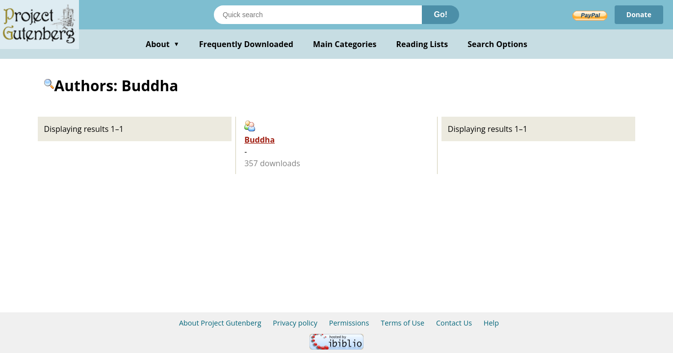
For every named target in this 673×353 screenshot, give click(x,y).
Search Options (497, 44)
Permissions (349, 323)
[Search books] (318, 14)
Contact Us (454, 323)
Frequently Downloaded (246, 44)
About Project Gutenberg (220, 323)
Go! (440, 14)
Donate (638, 14)
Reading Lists (422, 44)
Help (491, 323)
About (163, 44)
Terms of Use (402, 323)
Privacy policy (295, 323)
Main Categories (345, 44)
